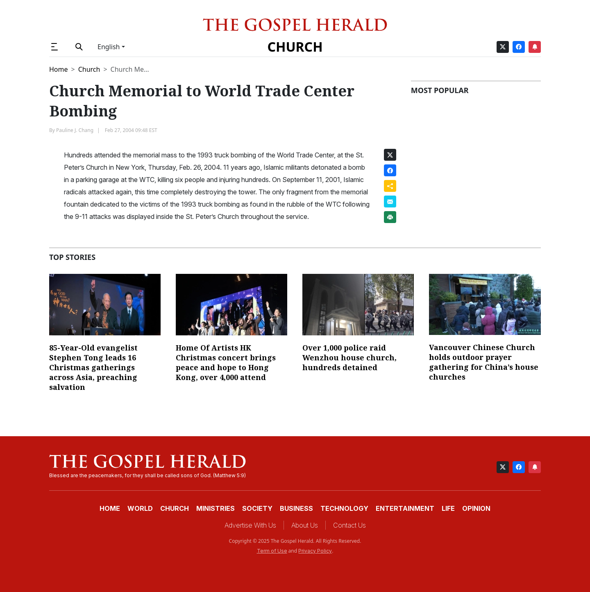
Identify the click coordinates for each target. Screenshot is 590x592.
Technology (344, 508)
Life (448, 508)
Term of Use (272, 551)
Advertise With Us (250, 525)
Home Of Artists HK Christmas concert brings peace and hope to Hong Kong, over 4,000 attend (226, 362)
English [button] (109, 46)
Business (296, 508)
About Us (304, 525)
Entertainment (405, 508)
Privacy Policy (315, 551)
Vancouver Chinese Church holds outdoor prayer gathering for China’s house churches (483, 362)
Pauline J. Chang (74, 130)
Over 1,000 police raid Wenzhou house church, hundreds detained (349, 357)
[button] (58, 47)
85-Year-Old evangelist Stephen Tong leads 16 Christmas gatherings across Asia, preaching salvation (93, 367)
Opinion (476, 508)
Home (58, 69)
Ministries (215, 508)
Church (294, 46)
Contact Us (349, 525)
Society (257, 508)
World (140, 508)
